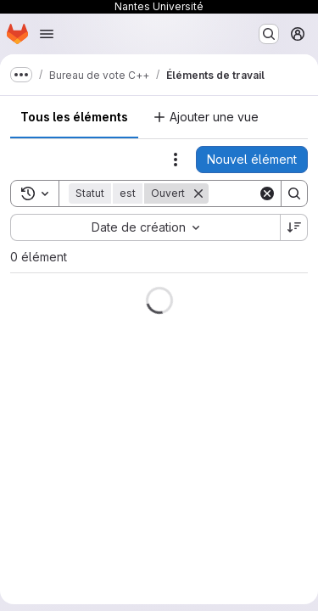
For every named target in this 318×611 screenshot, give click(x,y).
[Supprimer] (198, 193)
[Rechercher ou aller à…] (269, 34)
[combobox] (145, 227)
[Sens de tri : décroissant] (294, 227)
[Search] (294, 193)
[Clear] (267, 193)
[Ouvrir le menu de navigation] (46, 34)
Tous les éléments (74, 116)
